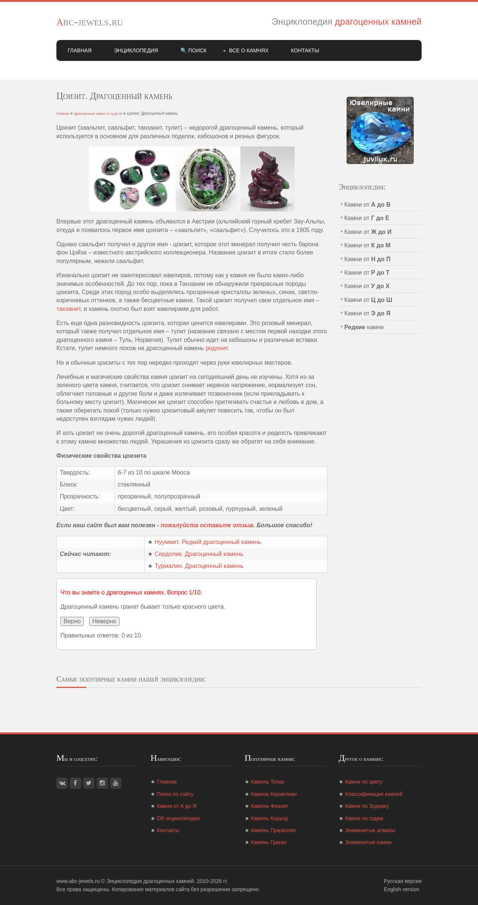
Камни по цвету (363, 782)
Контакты (305, 50)
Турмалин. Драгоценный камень (199, 566)
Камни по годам (364, 818)
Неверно (104, 621)
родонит (217, 348)
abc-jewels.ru (89, 21)
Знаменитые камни (368, 842)
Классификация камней (374, 794)
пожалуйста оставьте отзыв (207, 525)
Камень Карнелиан (274, 794)
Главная (79, 50)
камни (364, 327)
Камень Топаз (267, 782)
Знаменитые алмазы (370, 830)
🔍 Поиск (193, 50)
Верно (72, 621)
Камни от (367, 204)
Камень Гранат (269, 842)
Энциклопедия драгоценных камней (150, 881)
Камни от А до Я (176, 806)
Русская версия (403, 881)
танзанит (68, 309)
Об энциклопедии (178, 818)
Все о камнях (249, 50)
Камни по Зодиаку (367, 806)
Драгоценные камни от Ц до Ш (98, 113)
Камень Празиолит (274, 830)
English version (401, 889)
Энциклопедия (136, 50)
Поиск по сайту (175, 794)
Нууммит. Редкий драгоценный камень (208, 542)
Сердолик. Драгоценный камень (199, 554)
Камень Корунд (269, 818)
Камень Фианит (269, 806)
